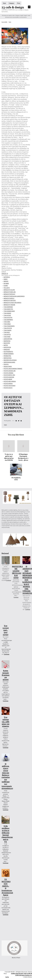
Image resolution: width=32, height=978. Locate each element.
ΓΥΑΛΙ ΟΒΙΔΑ (7, 324)
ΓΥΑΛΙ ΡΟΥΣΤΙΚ (8, 328)
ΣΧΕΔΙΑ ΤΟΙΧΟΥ (8, 366)
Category (11, 3)
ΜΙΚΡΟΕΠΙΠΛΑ (7, 358)
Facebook (16, 421)
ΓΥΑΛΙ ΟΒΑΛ (7, 321)
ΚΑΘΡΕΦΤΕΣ (7, 341)
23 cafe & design (13, 7)
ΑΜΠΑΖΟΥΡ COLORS (9, 289)
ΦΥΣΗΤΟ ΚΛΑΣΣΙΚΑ (9, 377)
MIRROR (6, 281)
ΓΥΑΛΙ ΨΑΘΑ (7, 336)
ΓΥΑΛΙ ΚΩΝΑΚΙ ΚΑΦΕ (9, 311)
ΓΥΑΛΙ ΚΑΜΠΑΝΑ (8, 307)
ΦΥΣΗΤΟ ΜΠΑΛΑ (8, 383)
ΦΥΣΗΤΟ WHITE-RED (9, 375)
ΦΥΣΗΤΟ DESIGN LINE (10, 370)
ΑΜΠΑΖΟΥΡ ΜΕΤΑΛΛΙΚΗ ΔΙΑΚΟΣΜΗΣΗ (14, 296)
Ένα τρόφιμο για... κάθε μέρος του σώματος (5, 721)
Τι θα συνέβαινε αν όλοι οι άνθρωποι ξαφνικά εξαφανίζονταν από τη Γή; (7, 834)
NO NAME (6, 283)
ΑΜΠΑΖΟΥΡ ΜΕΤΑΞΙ (9, 298)
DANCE (5, 279)
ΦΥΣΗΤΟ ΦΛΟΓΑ (8, 387)
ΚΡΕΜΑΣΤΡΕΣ (7, 356)
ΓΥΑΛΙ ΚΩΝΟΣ (7, 313)
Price (18, 3)
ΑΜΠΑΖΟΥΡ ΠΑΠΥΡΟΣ (10, 300)
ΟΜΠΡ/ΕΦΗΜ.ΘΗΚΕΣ (9, 362)
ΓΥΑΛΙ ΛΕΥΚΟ (7, 315)
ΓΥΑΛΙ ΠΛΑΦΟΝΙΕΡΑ (9, 326)
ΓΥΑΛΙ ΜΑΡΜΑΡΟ (8, 319)
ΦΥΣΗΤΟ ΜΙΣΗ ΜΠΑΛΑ (10, 381)
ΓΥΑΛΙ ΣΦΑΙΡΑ (7, 330)
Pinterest (21, 421)
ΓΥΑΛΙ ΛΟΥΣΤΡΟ (8, 317)
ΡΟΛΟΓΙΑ (6, 364)
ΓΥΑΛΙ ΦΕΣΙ (7, 332)
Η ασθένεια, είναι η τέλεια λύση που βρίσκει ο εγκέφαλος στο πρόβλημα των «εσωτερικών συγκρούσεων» (7, 776)
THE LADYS (7, 287)
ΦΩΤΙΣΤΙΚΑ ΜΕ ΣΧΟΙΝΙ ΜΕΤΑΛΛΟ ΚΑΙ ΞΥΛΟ (17, 572)
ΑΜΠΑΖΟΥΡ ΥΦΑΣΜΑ (9, 304)
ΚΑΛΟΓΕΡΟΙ (7, 343)
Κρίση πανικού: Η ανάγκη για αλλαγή (5, 675)
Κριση (5, 424)
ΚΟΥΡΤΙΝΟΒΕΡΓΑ (8, 351)
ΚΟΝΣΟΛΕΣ (7, 349)
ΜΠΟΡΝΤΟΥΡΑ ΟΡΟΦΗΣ (10, 360)
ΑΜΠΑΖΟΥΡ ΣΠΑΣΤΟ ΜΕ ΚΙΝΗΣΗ (12, 302)
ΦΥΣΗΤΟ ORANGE (8, 373)
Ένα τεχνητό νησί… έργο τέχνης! (6, 630)
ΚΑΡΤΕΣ (6, 345)
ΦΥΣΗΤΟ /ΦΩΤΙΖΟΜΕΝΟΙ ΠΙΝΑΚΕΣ (13, 368)
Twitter (18, 421)
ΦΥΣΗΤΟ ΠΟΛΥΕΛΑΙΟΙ (9, 385)
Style (4, 3)
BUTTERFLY (7, 277)
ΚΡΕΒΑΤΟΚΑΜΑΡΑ (9, 353)
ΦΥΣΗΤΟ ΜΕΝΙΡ (8, 379)
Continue (8, 580)
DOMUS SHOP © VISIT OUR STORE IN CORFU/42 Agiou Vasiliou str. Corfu (18, 975)
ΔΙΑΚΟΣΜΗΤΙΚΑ (8, 339)
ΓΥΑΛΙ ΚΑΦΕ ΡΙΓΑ (8, 309)
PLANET (6, 285)
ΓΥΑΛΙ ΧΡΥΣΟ (7, 334)
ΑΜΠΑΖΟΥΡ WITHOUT (9, 294)
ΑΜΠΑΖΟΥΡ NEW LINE (10, 292)
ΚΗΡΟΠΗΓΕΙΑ (7, 347)
